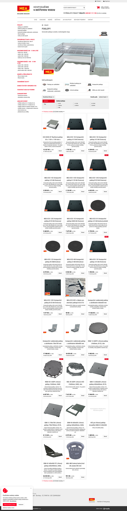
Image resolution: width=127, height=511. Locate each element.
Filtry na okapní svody (22, 76)
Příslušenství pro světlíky (23, 111)
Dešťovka (57, 19)
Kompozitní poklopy (22, 30)
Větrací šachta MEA (22, 110)
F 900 (58, 107)
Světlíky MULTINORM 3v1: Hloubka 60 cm (26, 104)
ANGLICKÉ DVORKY (22, 101)
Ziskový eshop (103, 508)
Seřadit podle (93, 97)
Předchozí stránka (47, 111)
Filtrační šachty (21, 78)
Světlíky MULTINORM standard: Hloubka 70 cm (27, 106)
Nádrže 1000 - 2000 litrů (23, 54)
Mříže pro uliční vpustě (23, 35)
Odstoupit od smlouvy (23, 499)
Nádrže (50, 19)
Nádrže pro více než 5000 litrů (24, 57)
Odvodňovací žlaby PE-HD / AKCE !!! (25, 41)
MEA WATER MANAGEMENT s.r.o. (33, 508)
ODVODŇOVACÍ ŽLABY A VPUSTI (26, 39)
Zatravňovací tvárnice (22, 95)
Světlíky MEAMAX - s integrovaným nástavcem (28, 108)
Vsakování (42, 19)
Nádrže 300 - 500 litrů (22, 52)
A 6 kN (58, 103)
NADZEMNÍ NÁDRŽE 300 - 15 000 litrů (27, 50)
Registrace (105, 1)
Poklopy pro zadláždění (23, 27)
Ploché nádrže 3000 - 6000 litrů (25, 70)
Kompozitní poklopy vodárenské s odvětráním (28, 32)
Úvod (35, 19)
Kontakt (90, 19)
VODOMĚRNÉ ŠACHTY (23, 81)
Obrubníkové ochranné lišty (24, 97)
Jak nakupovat (67, 19)
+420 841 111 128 (90, 13)
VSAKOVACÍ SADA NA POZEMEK (26, 89)
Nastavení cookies (22, 501)
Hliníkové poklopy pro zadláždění (25, 28)
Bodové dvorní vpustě (22, 46)
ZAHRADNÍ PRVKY (22, 93)
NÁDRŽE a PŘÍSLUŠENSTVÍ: (24, 74)
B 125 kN (92, 103)
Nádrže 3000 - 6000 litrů (23, 66)
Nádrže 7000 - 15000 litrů (23, 68)
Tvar (45, 104)
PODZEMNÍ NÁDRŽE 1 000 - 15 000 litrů (26, 62)
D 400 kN (75, 105)
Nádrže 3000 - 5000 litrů (23, 56)
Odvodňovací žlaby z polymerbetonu (26, 45)
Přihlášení (97, 1)
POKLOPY (20, 25)
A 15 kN (75, 103)
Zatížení (46, 101)
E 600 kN (92, 105)
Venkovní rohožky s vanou (23, 43)
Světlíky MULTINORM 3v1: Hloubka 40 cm (26, 103)
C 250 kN (59, 105)
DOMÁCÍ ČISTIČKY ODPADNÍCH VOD (26, 86)
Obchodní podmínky (80, 19)
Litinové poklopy (21, 34)
